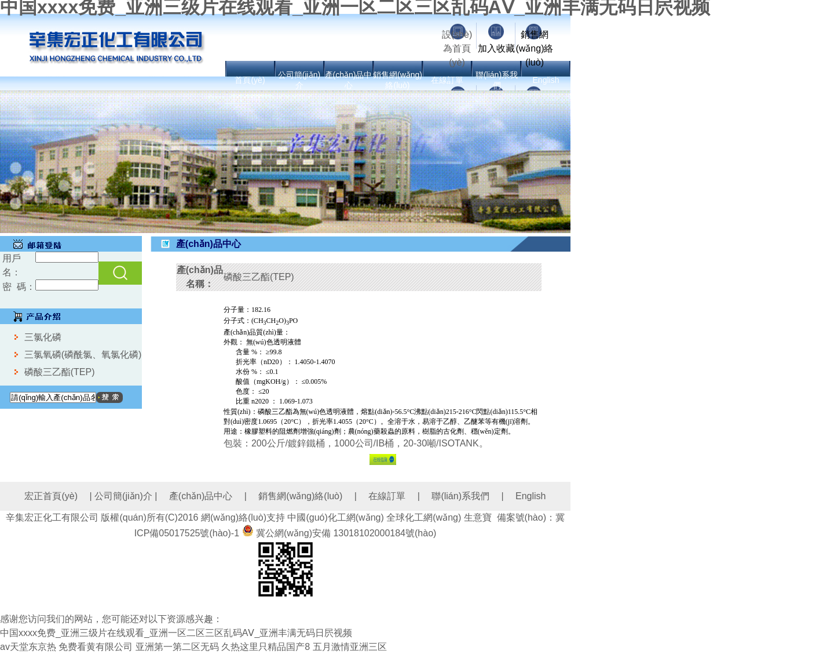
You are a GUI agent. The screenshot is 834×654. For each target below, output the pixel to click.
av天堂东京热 (28, 647)
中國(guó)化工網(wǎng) (335, 517)
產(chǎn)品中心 (200, 496)
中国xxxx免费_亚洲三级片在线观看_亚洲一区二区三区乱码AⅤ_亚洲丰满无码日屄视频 (176, 633)
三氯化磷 (42, 337)
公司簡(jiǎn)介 (123, 496)
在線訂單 (447, 80)
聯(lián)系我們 (460, 496)
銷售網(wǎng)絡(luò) (534, 48)
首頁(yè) (250, 80)
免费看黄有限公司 (95, 647)
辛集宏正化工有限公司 (52, 517)
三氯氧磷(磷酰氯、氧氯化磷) (83, 354)
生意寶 (478, 517)
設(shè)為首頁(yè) (457, 48)
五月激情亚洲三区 (350, 647)
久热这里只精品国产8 (265, 647)
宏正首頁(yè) (51, 496)
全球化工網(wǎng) (423, 517)
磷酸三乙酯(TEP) (59, 372)
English (546, 80)
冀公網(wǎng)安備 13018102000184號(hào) (346, 533)
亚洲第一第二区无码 (177, 647)
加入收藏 (496, 48)
